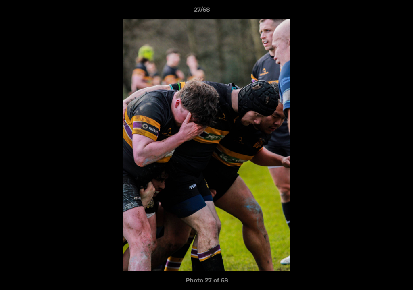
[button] (379, 11)
